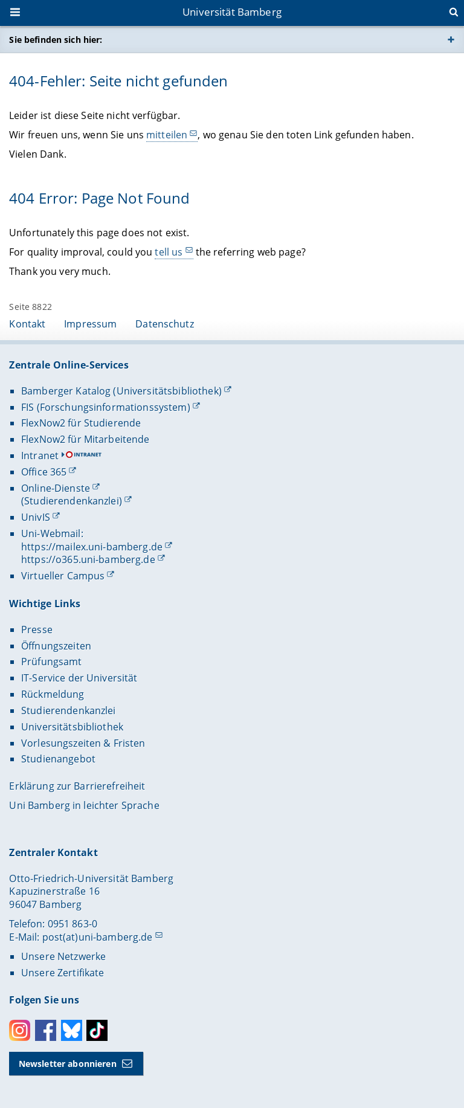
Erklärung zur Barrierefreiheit (77, 786)
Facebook (45, 1030)
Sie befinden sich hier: (55, 39)
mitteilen (166, 134)
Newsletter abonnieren (68, 1063)
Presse (37, 629)
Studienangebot (58, 758)
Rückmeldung (53, 694)
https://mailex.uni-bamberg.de (92, 546)
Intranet (40, 455)
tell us (169, 251)
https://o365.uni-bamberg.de (88, 559)
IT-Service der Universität (79, 677)
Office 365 (43, 471)
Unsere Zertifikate (63, 972)
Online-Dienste (55, 488)
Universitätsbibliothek (72, 726)
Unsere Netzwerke (63, 956)
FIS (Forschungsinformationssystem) (105, 407)
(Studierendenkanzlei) (71, 500)
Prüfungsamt (51, 661)
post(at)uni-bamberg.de (97, 937)
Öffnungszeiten (56, 645)
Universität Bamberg (232, 12)
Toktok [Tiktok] (97, 1030)
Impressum (90, 323)
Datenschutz (164, 323)
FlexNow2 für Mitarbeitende (85, 439)
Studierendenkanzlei (68, 710)
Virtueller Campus (63, 575)
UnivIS (35, 517)
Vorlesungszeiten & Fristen (83, 743)
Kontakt (27, 323)
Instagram (19, 1030)
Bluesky (71, 1030)
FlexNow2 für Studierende (81, 423)
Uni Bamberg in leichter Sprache (84, 805)
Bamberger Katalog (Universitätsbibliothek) (121, 391)
